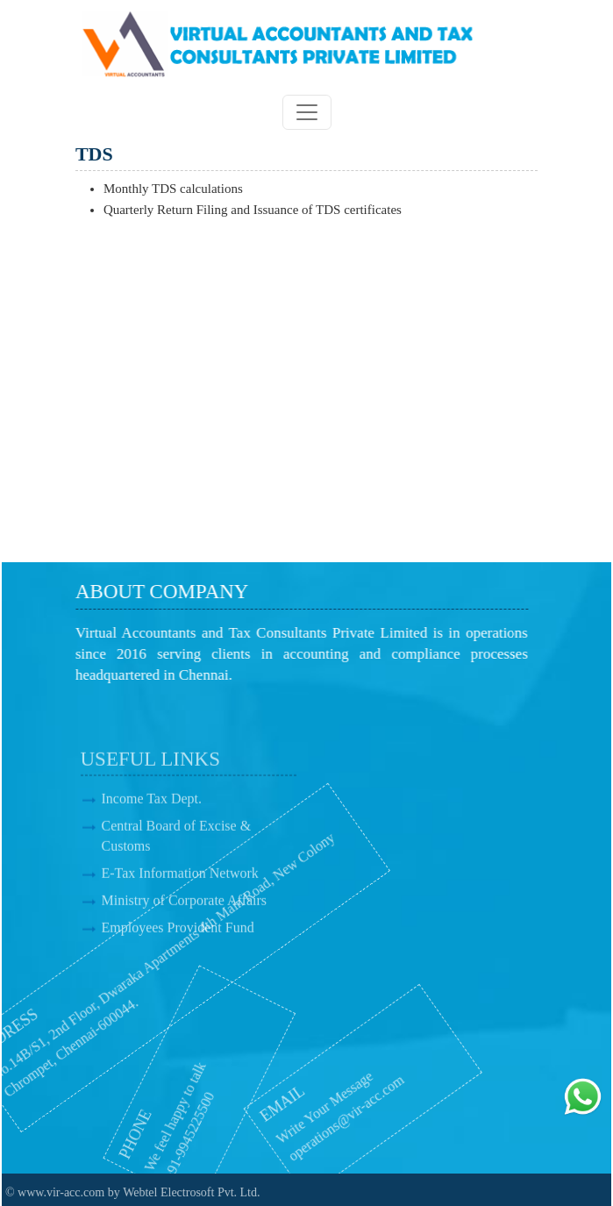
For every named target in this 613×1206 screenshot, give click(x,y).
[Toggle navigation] (306, 112)
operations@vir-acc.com (315, 1118)
